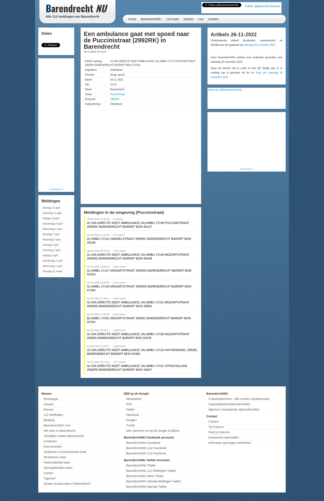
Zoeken (49, 473)
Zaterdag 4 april (51, 250)
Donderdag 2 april (53, 260)
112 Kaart (172, 19)
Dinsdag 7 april (51, 234)
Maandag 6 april (52, 239)
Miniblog (49, 420)
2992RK (114, 99)
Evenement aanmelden (223, 437)
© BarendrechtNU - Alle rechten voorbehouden (239, 399)
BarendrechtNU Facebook (143, 442)
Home (132, 19)
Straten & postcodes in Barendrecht (67, 483)
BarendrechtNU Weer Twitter (145, 476)
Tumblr (130, 425)
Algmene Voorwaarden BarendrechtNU (233, 409)
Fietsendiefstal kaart (57, 462)
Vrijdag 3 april (50, 255)
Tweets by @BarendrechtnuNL (224, 89)
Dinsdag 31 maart (53, 271)
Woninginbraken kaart (58, 467)
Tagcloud (49, 478)
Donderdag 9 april (53, 223)
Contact (213, 19)
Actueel (189, 19)
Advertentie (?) (56, 189)
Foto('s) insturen (219, 432)
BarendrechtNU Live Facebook (146, 448)
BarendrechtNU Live (57, 425)
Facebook (132, 414)
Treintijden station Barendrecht (64, 436)
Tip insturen (216, 427)
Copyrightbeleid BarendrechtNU (229, 404)
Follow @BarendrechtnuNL (263, 6)
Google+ (131, 420)
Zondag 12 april (51, 207)
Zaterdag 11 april (52, 213)
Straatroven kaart (55, 457)
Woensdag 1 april (52, 266)
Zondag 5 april (51, 244)
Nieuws (48, 409)
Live (200, 19)
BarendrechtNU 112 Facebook (146, 453)
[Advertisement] (56, 122)
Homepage (51, 399)
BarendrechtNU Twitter (141, 465)
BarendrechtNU (151, 19)
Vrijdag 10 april (51, 218)
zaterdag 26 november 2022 (259, 44)
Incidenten (50, 441)
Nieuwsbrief (133, 399)
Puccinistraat (117, 94)
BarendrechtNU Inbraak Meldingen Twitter (153, 481)
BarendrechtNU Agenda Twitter (146, 486)
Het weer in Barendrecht (60, 430)
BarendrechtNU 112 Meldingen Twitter (151, 470)
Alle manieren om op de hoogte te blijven (153, 430)
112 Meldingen (53, 414)
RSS (129, 404)
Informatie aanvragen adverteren (229, 442)
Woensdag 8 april (52, 229)
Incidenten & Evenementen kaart (65, 452)
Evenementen (53, 446)
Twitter (130, 409)
